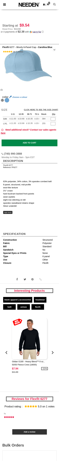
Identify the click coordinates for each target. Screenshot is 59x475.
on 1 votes (18, 51)
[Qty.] (53, 119)
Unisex (23, 307)
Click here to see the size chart (41, 110)
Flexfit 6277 (8, 165)
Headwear (40, 300)
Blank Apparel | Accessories (17, 300)
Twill (9, 307)
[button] (44, 4)
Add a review (29, 432)
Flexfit (5, 47)
